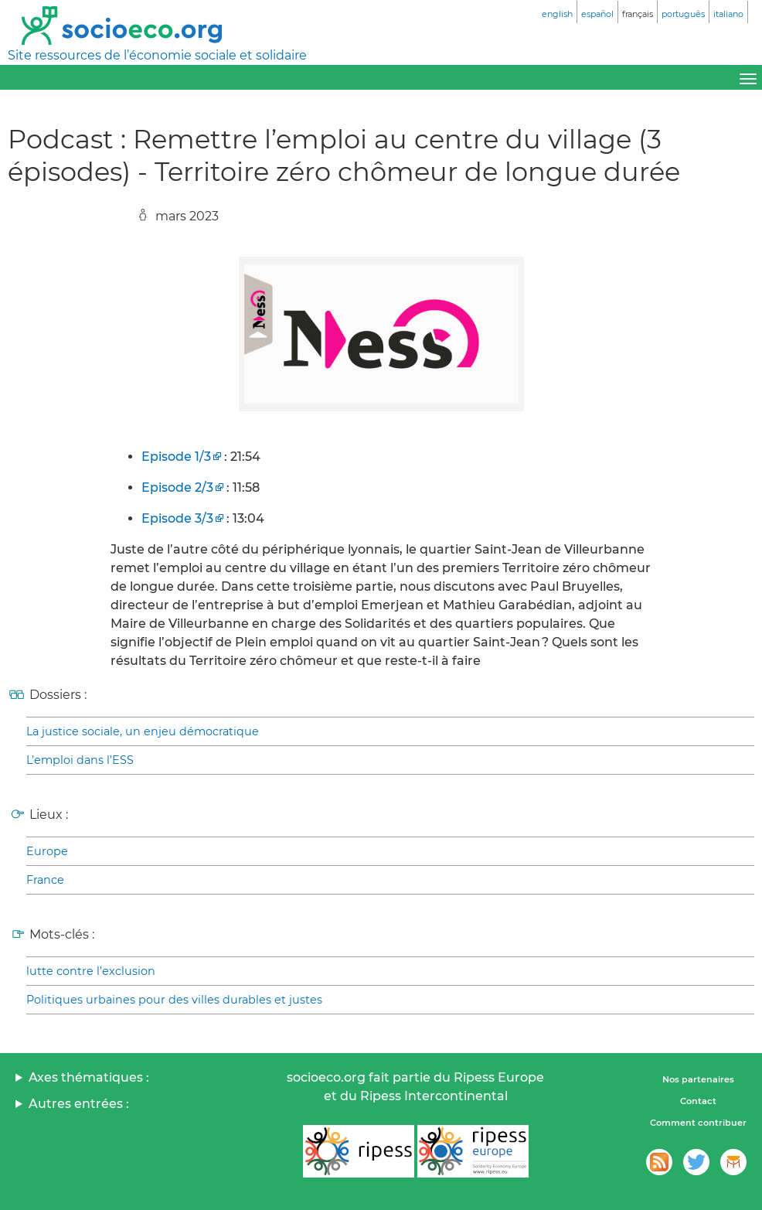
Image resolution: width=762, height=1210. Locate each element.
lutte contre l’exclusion (90, 971)
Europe (47, 851)
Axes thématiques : (89, 1077)
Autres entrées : (79, 1103)
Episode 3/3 (177, 518)
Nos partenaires (698, 1079)
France (45, 880)
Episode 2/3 (177, 487)
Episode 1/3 (176, 456)
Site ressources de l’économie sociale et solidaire (157, 55)
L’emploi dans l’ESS (80, 760)
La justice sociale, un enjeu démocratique (142, 731)
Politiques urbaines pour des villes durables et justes (174, 1000)
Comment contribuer (698, 1122)
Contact (698, 1101)
